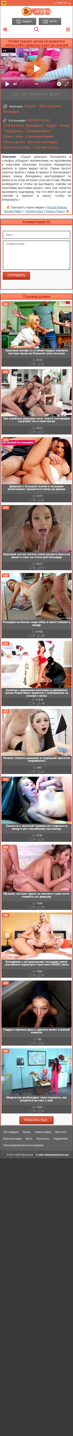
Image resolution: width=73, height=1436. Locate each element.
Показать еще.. (36, 1120)
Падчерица (13, 131)
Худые (51, 126)
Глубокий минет (38, 131)
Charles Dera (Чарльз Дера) (45, 211)
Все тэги (60, 1132)
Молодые (11, 111)
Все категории (13, 1138)
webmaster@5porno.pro (56, 1154)
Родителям (61, 1138)
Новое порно (43, 1132)
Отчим (64, 126)
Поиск (27, 1132)
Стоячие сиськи (46, 147)
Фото (29, 1138)
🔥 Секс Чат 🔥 (62, 2)
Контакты (43, 1138)
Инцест (31, 106)
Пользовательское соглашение (23, 1145)
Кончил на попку (17, 147)
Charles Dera (14, 126)
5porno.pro (27, 1154)
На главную (11, 1132)
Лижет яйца (13, 136)
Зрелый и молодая (42, 142)
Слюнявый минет (40, 136)
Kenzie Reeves (38, 120)
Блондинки (35, 126)
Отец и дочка (14, 142)
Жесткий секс (50, 106)
